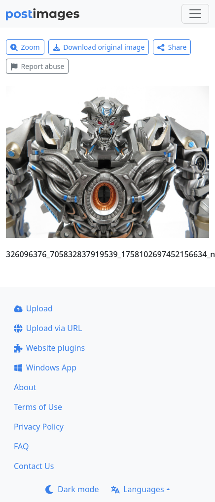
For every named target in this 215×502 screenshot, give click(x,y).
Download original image (99, 47)
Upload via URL (48, 328)
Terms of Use (38, 407)
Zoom (25, 47)
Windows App (45, 367)
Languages (137, 489)
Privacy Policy (39, 426)
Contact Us (34, 466)
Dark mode (72, 489)
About (25, 387)
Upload (33, 308)
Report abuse (37, 66)
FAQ (21, 446)
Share (171, 47)
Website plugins (49, 347)
